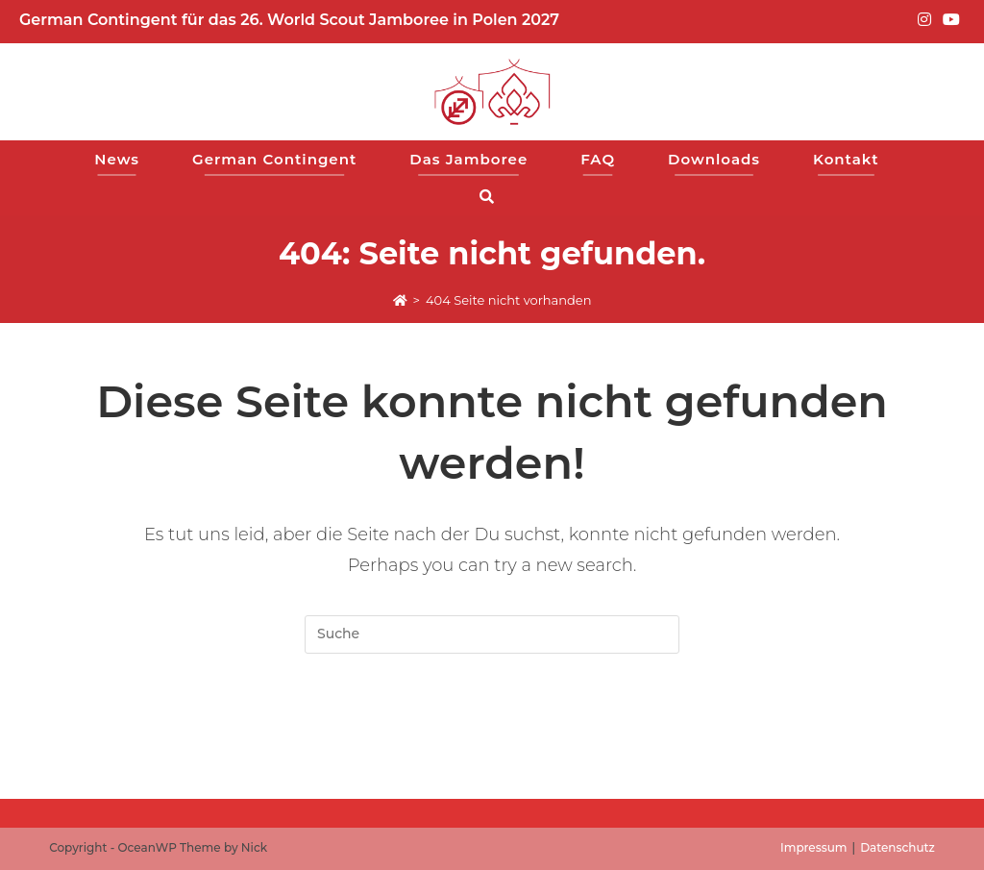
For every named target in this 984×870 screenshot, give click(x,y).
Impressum (814, 847)
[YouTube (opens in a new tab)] (948, 20)
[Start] (400, 300)
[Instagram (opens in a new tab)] (924, 20)
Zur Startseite (492, 730)
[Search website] (492, 196)
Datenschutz (897, 847)
